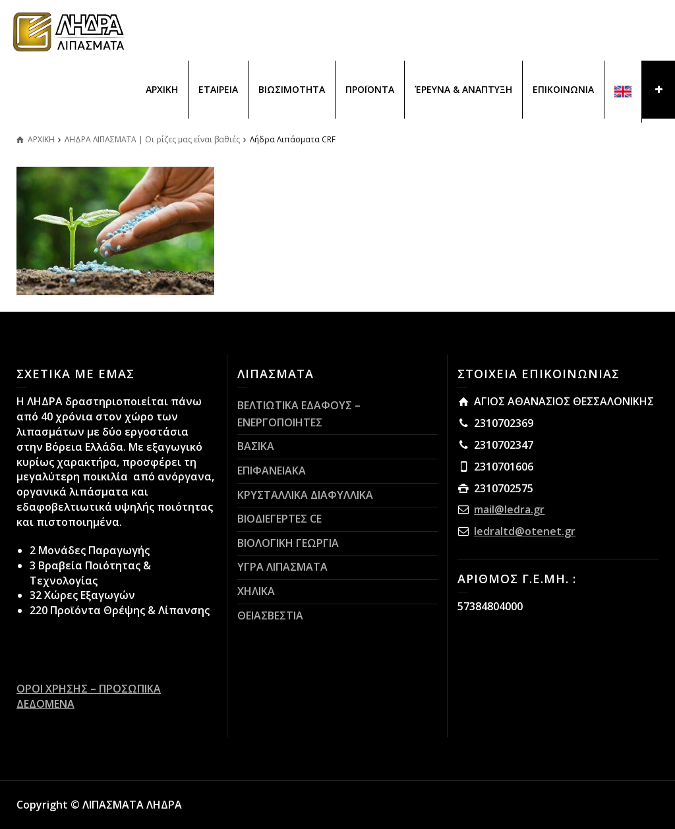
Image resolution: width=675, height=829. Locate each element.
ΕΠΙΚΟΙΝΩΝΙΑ (563, 89)
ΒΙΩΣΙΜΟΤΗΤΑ (291, 89)
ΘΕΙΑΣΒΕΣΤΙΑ (270, 615)
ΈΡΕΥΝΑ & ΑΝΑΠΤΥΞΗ (463, 89)
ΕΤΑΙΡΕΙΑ (218, 89)
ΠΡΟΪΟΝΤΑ (369, 89)
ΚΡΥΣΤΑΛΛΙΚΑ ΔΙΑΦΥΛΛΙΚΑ (305, 495)
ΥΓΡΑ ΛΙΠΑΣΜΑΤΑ (282, 566)
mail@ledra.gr (509, 509)
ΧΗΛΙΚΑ (256, 591)
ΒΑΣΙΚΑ (255, 446)
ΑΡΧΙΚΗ (162, 89)
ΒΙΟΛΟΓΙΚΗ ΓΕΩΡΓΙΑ (288, 543)
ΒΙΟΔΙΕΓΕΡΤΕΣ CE (279, 518)
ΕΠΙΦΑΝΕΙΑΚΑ (271, 470)
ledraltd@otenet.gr (524, 531)
